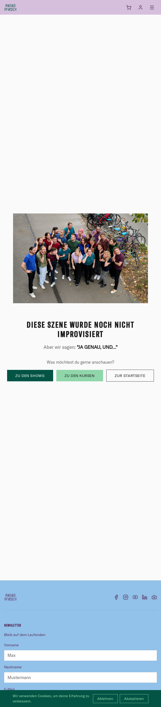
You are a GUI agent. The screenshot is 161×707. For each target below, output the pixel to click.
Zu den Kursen (79, 375)
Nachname (13, 667)
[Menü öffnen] (152, 7)
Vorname (11, 645)
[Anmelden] (140, 7)
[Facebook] (116, 597)
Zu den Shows (30, 375)
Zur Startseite (130, 375)
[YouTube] (135, 597)
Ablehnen (105, 698)
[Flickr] (154, 597)
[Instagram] (125, 597)
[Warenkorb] (129, 7)
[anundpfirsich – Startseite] (18, 7)
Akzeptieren (134, 698)
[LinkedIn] (144, 597)
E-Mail (9, 689)
